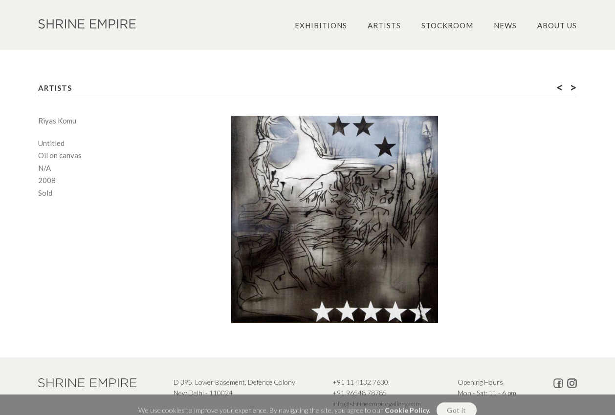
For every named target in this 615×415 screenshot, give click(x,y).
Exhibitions (321, 25)
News (505, 25)
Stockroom (447, 25)
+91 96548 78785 (359, 393)
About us (557, 25)
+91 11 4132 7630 (360, 382)
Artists (384, 25)
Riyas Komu (57, 120)
